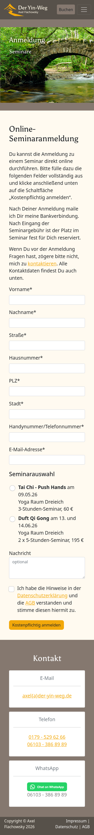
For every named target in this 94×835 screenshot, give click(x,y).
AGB (30, 602)
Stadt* (16, 403)
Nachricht (20, 553)
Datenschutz (66, 826)
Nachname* (22, 312)
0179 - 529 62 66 (47, 737)
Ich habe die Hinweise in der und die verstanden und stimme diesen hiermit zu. (49, 599)
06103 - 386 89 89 (47, 744)
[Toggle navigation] (84, 10)
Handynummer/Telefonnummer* (46, 426)
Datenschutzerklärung (42, 595)
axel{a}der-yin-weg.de (47, 695)
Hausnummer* (26, 357)
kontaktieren (42, 263)
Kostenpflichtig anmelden (36, 625)
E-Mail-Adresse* (27, 449)
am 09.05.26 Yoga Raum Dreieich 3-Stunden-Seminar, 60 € (46, 498)
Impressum (76, 821)
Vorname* (20, 289)
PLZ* (14, 380)
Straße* (17, 335)
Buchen (66, 9)
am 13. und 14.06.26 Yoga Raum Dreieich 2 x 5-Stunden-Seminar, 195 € (51, 529)
